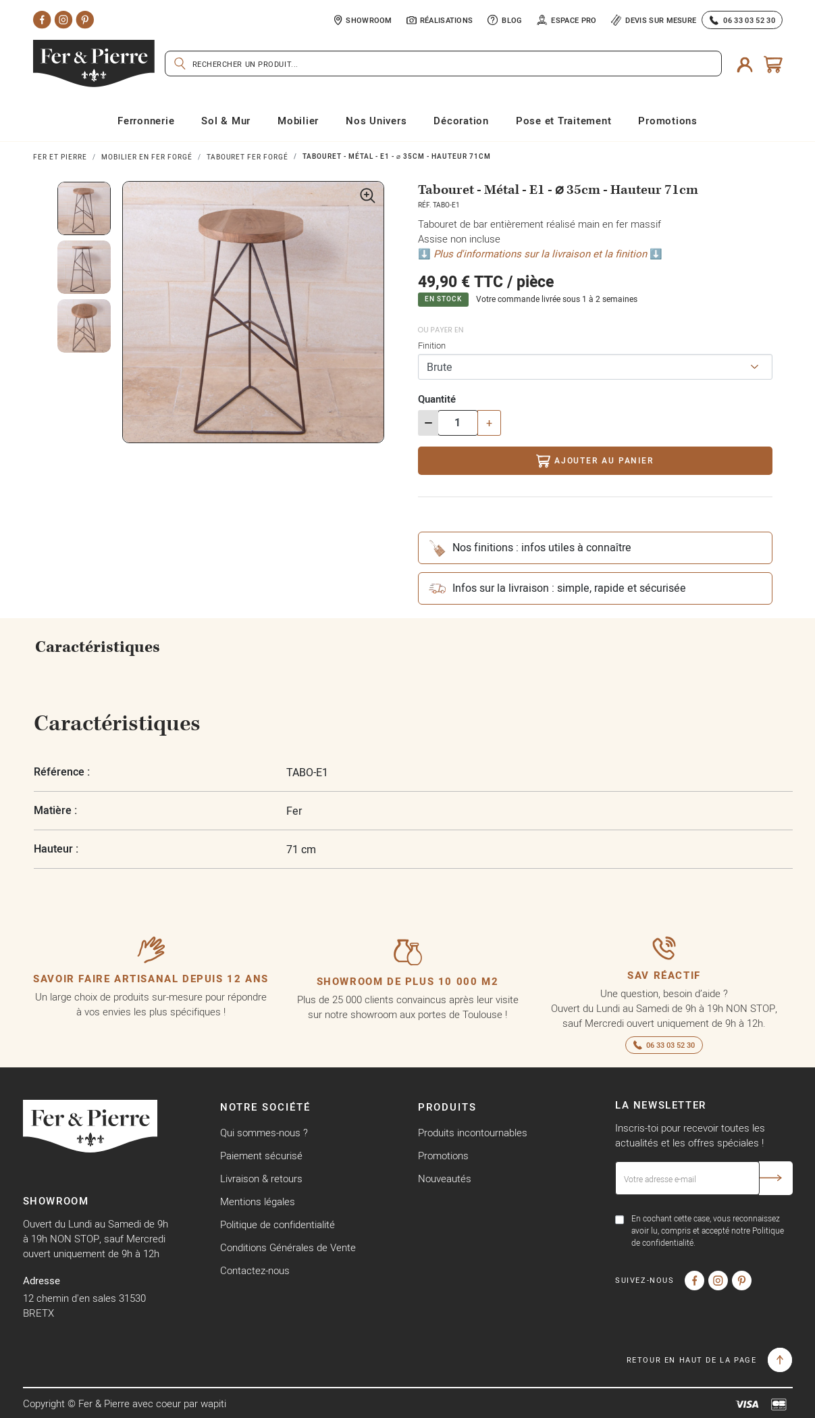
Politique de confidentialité (277, 1224)
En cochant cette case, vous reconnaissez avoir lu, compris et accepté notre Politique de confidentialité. (707, 1230)
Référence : (62, 772)
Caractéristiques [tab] (97, 647)
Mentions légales (257, 1201)
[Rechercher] (443, 63)
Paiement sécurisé (261, 1155)
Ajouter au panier (594, 461)
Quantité (437, 399)
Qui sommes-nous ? (264, 1132)
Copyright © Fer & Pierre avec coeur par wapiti (124, 1403)
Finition (432, 345)
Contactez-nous (255, 1270)
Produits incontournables (472, 1132)
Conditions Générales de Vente (288, 1247)
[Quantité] (458, 423)
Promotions (443, 1155)
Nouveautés (444, 1178)
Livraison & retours (261, 1178)
